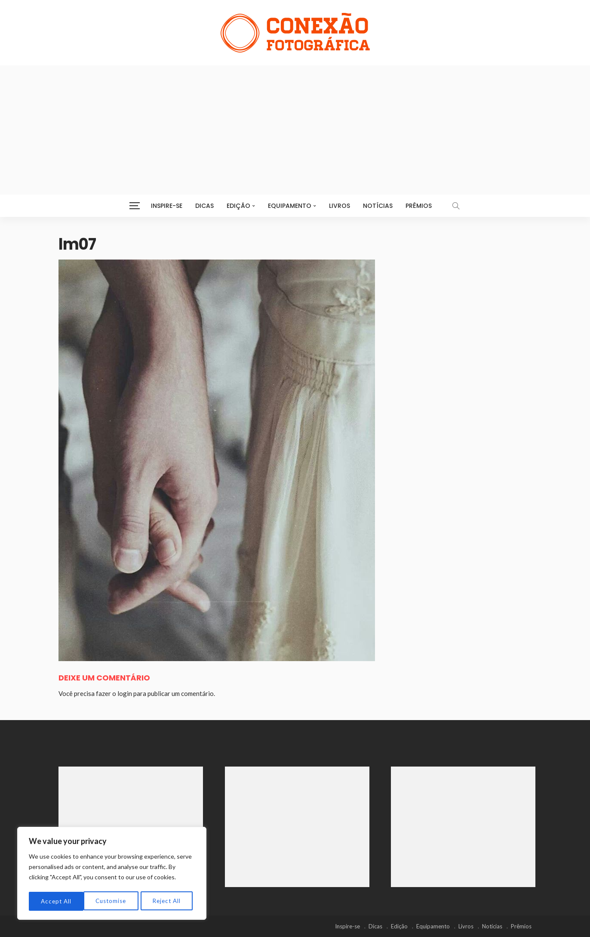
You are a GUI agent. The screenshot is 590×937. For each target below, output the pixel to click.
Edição (238, 205)
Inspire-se (166, 205)
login (124, 693)
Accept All (168, 901)
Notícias (378, 205)
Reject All (112, 901)
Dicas (204, 205)
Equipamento (289, 205)
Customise (56, 901)
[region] (111, 874)
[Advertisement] (295, 130)
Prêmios (419, 205)
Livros (339, 205)
